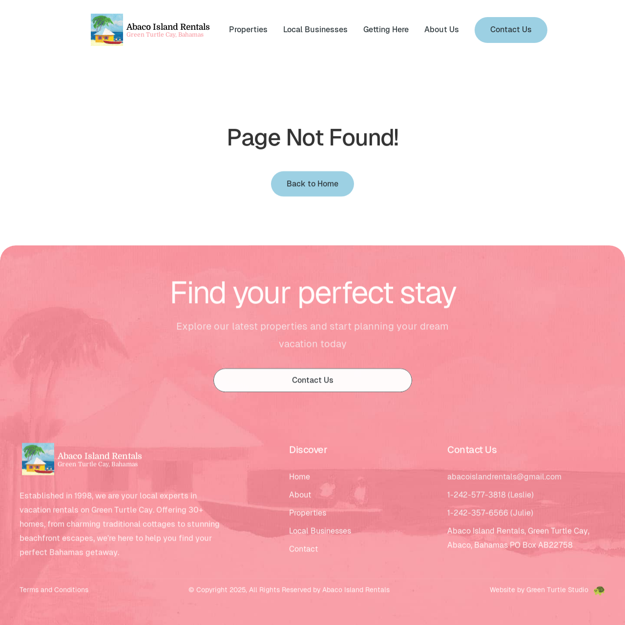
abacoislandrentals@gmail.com (504, 478)
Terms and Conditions (54, 591)
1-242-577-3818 (476, 496)
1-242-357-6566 (477, 514)
